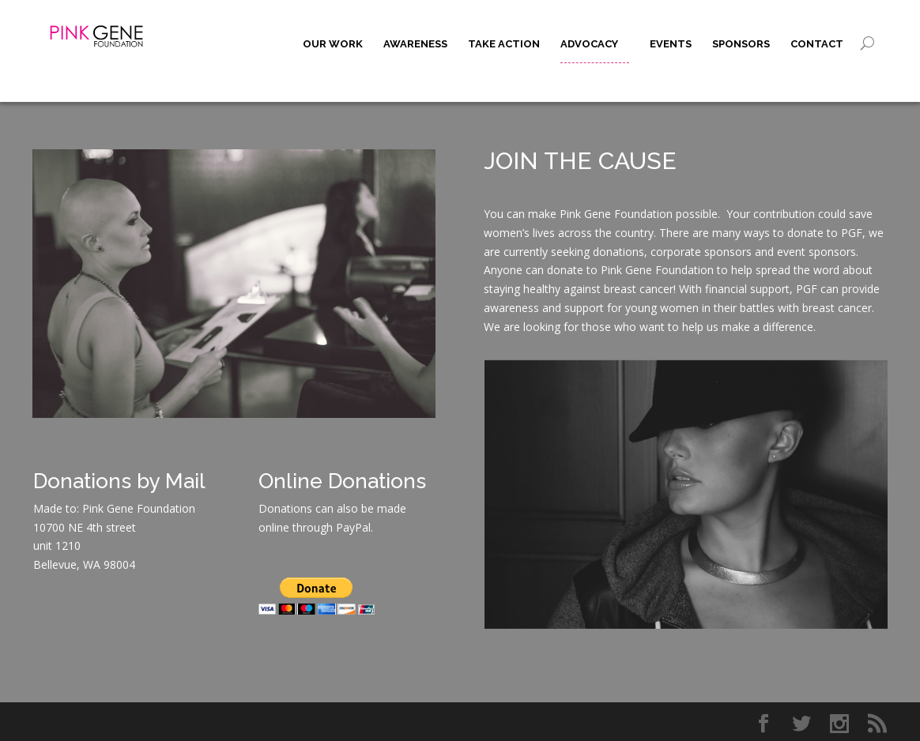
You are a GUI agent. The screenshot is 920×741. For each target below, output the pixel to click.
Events (671, 44)
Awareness (415, 44)
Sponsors (741, 44)
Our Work (333, 44)
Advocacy (589, 44)
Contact (816, 44)
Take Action (504, 44)
